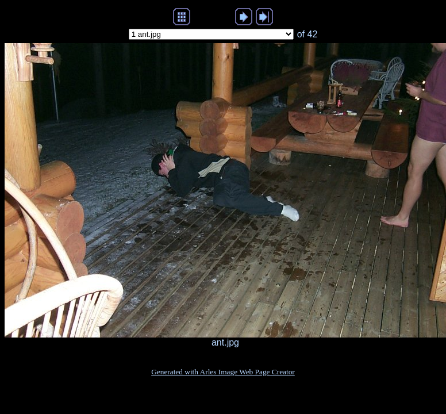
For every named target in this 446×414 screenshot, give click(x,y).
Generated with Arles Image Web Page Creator (223, 371)
